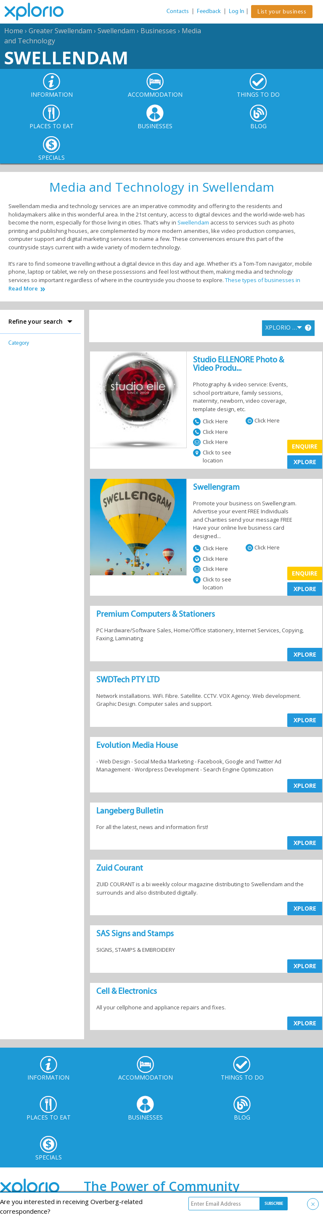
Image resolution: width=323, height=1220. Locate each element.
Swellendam (116, 30)
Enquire (305, 446)
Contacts (178, 11)
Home (13, 30)
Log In (236, 11)
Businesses (158, 30)
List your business (281, 11)
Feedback (209, 11)
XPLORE (305, 462)
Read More (23, 288)
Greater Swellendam (60, 30)
